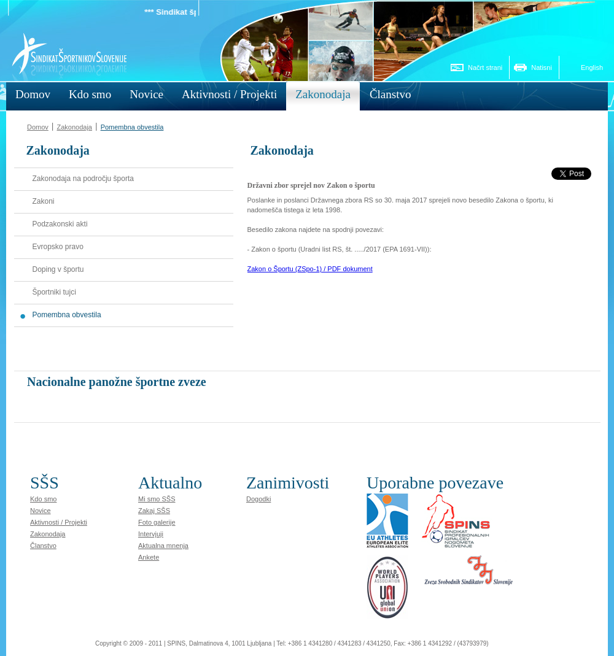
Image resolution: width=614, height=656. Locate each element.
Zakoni (44, 201)
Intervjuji (150, 534)
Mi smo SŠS (157, 499)
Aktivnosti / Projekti (58, 522)
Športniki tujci (54, 292)
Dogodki (258, 499)
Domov (38, 127)
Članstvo (43, 545)
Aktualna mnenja (163, 545)
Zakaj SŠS (154, 510)
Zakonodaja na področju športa (83, 178)
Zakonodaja (74, 127)
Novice (40, 510)
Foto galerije (157, 522)
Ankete (148, 557)
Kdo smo (43, 499)
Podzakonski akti (60, 224)
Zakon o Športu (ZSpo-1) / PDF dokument (310, 268)
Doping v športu (58, 269)
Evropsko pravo (58, 246)
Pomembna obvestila (132, 127)
